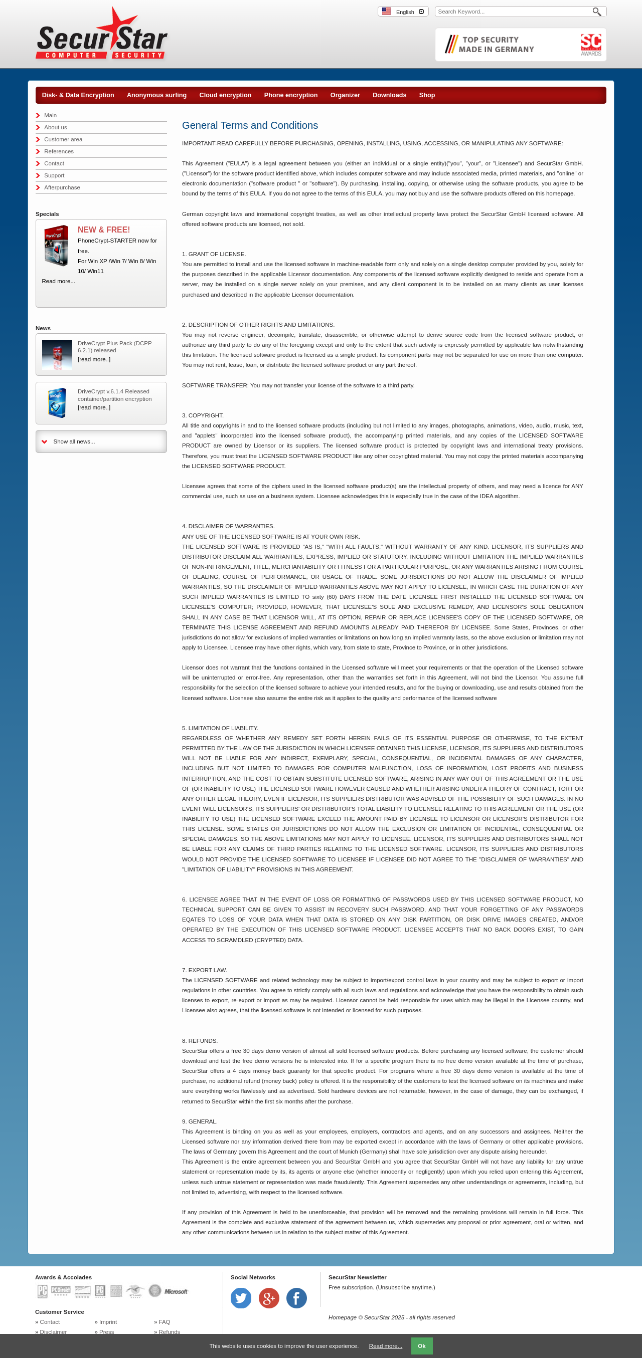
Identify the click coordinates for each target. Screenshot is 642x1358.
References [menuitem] (59, 151)
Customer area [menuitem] (63, 139)
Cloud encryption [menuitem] (226, 95)
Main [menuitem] (50, 115)
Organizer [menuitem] (345, 95)
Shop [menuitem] (427, 95)
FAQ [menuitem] (165, 1322)
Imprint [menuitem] (108, 1322)
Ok (421, 1346)
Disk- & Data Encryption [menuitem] (78, 95)
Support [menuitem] (54, 175)
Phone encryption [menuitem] (291, 95)
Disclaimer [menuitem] (53, 1332)
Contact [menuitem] (54, 163)
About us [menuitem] (55, 127)
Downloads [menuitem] (389, 95)
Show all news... (74, 441)
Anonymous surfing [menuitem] (157, 95)
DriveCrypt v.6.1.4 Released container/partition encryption (115, 394)
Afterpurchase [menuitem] (62, 187)
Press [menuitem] (106, 1332)
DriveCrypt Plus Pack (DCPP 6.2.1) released (114, 346)
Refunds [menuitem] (170, 1332)
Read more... (58, 281)
